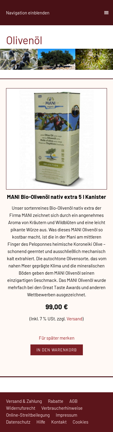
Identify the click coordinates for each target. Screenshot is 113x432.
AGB (73, 401)
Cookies (80, 421)
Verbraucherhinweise (62, 408)
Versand (74, 318)
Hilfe (40, 421)
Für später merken (56, 338)
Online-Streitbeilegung (28, 415)
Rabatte (55, 401)
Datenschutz (18, 421)
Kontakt (59, 421)
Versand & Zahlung (24, 401)
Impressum (66, 415)
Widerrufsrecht (20, 408)
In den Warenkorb (56, 349)
